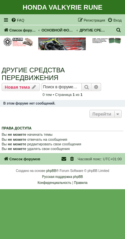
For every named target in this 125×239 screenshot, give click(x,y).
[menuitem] (17, 20)
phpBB (51, 171)
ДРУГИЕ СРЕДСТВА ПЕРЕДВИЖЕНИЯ (33, 73)
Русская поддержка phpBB (62, 177)
